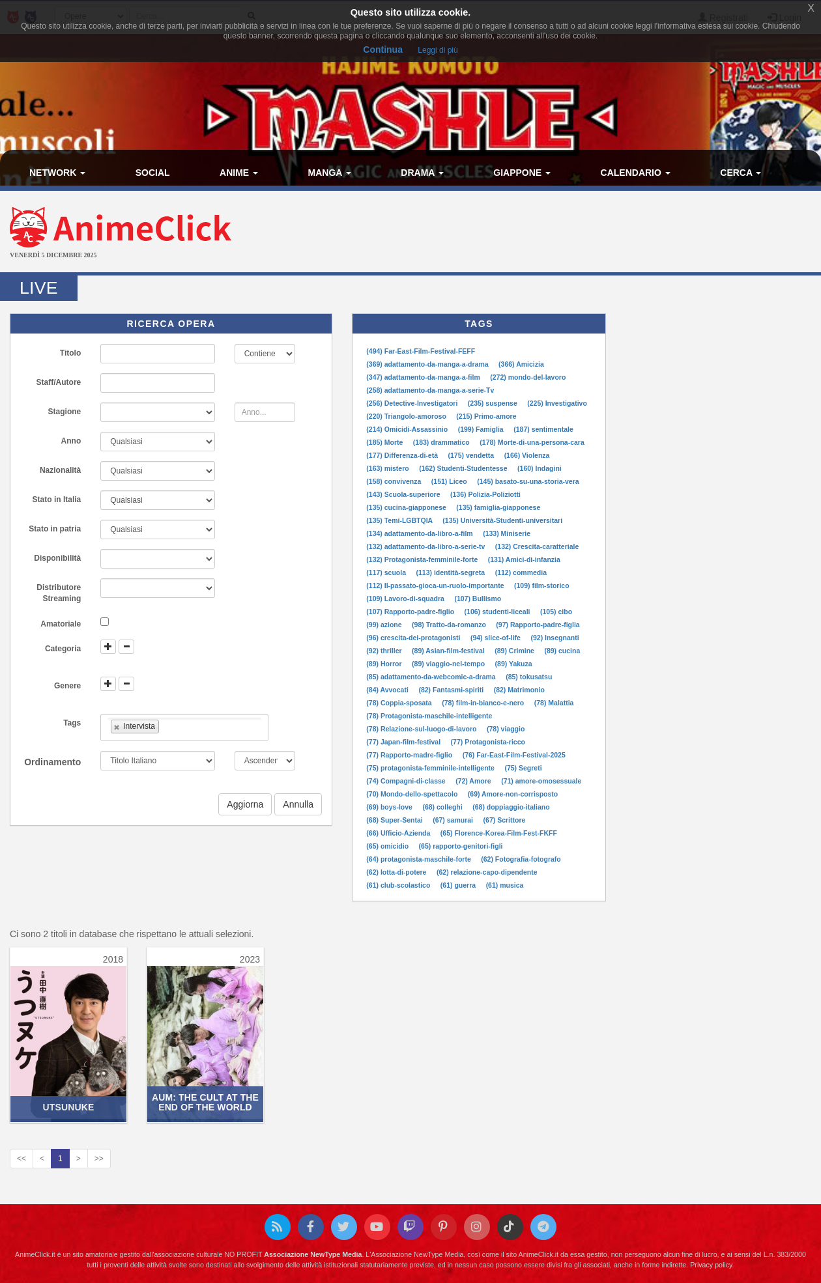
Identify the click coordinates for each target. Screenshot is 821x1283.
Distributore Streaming (58, 593)
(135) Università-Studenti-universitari (502, 520)
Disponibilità (57, 558)
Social (153, 172)
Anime (239, 172)
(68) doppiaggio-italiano (510, 807)
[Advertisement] (547, 233)
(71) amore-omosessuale (541, 781)
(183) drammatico (442, 442)
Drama (422, 172)
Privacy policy (711, 1265)
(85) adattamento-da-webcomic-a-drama (431, 677)
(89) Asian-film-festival (449, 651)
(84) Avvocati (388, 690)
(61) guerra (459, 885)
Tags (72, 722)
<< (21, 1158)
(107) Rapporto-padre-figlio (411, 611)
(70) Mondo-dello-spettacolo (412, 794)
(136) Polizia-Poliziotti (485, 494)
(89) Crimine (515, 651)
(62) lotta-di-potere (397, 872)
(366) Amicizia (521, 364)
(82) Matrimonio (519, 690)
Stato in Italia (57, 499)
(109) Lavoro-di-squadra (406, 598)
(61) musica (505, 885)
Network (57, 172)
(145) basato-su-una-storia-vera (528, 481)
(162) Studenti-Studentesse (464, 468)
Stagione (64, 411)
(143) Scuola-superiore (404, 494)
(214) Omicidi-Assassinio (408, 429)
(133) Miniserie (506, 533)
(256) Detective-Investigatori (412, 403)
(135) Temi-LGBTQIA (400, 520)
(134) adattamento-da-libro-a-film (420, 533)
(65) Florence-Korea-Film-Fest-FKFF (498, 833)
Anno (71, 440)
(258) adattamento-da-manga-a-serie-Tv (430, 390)
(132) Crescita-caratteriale (537, 546)
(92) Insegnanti (554, 638)
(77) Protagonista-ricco (488, 742)
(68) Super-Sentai (395, 820)
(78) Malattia (554, 703)
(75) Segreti (522, 768)
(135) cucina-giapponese (407, 507)
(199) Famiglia (482, 429)
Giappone (522, 172)
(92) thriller (384, 651)
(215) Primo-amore (486, 416)
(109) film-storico (541, 585)
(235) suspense (493, 403)
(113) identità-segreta (451, 572)
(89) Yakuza (513, 664)
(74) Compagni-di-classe (406, 781)
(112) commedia (521, 572)
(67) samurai (454, 820)
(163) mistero (388, 468)
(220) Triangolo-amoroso (407, 416)
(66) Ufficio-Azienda (399, 833)
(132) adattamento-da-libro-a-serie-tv (426, 546)
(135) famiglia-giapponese (498, 507)
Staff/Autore (58, 382)
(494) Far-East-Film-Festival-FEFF (420, 351)
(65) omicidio (388, 846)
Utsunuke (68, 1107)
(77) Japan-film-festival (404, 742)
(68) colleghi (443, 807)
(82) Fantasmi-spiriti (451, 690)
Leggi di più (437, 50)
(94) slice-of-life (496, 638)
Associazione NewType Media (313, 1254)
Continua (383, 49)
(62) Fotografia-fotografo (521, 859)
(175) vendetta (472, 455)
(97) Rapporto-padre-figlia (537, 624)
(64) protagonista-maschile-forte (419, 859)
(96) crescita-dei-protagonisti (414, 638)
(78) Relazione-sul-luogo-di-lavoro (422, 729)
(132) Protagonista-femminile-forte (423, 559)
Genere (67, 685)
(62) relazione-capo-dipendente (487, 872)
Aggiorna (245, 804)
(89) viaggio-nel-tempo (449, 664)
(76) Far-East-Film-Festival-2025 (514, 755)
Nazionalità (60, 470)
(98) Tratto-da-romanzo (450, 624)
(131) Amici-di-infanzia (524, 559)
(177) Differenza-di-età (403, 455)
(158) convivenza (394, 481)
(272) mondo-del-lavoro (528, 377)
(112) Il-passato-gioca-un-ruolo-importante (436, 585)
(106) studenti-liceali (498, 611)
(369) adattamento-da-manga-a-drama (428, 364)
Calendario (635, 172)
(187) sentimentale (543, 429)
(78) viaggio (506, 729)
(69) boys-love (390, 807)
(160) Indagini (539, 468)
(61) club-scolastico (399, 885)
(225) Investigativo (557, 403)
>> (99, 1158)
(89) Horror (384, 664)
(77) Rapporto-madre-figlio (410, 755)
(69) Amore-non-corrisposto (513, 794)
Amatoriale (60, 623)
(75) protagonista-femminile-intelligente (431, 768)
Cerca (740, 172)
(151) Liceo (450, 481)
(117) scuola (387, 572)
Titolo (70, 353)
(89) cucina (562, 651)
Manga (329, 172)
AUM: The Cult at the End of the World (205, 1102)
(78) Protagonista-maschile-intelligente (429, 716)
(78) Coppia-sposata (399, 703)
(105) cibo (556, 611)
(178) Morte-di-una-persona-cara (532, 442)
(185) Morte (385, 442)
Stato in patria (55, 528)
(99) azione (384, 624)
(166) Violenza (527, 455)
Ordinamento (52, 762)
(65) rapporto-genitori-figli (461, 846)
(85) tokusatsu (529, 677)
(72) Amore (474, 781)
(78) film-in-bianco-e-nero (484, 703)
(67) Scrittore (504, 820)
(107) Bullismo (477, 598)
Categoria (63, 648)
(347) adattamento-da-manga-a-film (424, 377)
